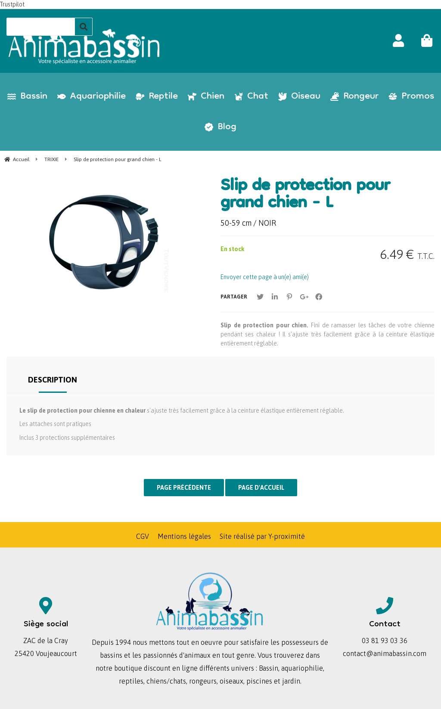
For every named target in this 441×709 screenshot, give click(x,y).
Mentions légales (184, 536)
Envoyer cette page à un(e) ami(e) (264, 277)
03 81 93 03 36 (384, 640)
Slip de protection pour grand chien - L (305, 195)
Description (52, 379)
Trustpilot (12, 4)
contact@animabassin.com (384, 653)
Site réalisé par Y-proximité (262, 536)
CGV (142, 536)
